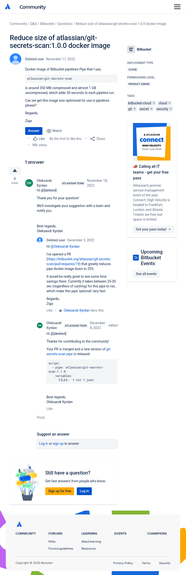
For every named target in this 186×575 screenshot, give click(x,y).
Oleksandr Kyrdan (44, 183)
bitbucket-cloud (139, 103)
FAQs (51, 541)
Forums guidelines (60, 548)
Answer (33, 131)
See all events (146, 274)
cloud (163, 103)
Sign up (58, 444)
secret (144, 109)
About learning (91, 541)
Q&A (33, 24)
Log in (43, 444)
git (130, 109)
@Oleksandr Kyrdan (65, 247)
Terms (146, 563)
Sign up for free (59, 491)
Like (49, 311)
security (162, 109)
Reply (41, 418)
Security (164, 563)
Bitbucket (47, 24)
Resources (88, 548)
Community (33, 6)
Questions (64, 24)
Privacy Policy (123, 563)
